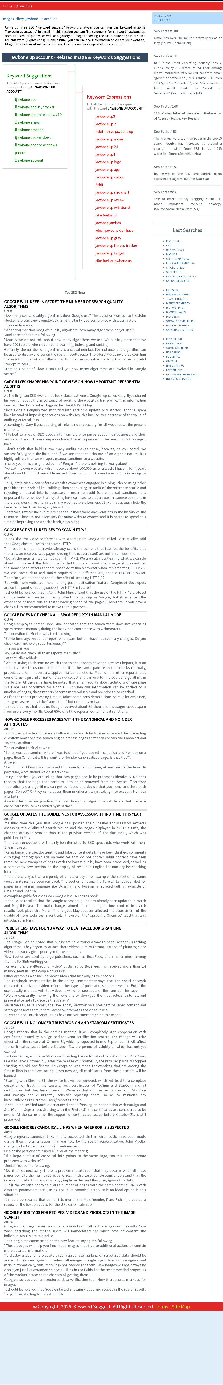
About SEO (24, 6)
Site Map (180, 1306)
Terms (161, 1306)
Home (7, 6)
